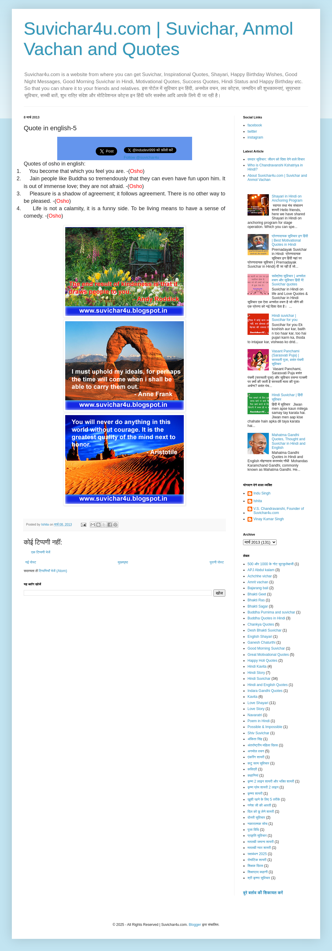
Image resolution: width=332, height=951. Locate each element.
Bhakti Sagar (258, 606)
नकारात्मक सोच (257, 824)
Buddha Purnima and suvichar (271, 612)
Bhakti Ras (256, 600)
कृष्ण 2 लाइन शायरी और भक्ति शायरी (271, 781)
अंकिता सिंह (255, 739)
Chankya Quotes (261, 624)
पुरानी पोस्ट (217, 562)
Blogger (195, 925)
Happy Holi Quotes (262, 660)
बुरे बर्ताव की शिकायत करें (263, 892)
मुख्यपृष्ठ (123, 562)
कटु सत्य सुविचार (258, 763)
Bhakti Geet (257, 594)
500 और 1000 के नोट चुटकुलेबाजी (270, 564)
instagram (255, 137)
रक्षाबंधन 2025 (257, 854)
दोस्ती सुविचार (256, 817)
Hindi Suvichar (259, 679)
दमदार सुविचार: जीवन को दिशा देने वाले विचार (276, 159)
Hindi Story (256, 673)
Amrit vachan (258, 582)
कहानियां (253, 775)
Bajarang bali (258, 588)
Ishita (257, 501)
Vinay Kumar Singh (268, 519)
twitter (252, 131)
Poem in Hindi (259, 721)
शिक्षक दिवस (255, 866)
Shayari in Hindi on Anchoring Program (287, 198)
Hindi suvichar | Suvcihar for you (285, 318)
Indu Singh (261, 493)
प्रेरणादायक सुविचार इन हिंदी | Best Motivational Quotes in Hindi (290, 240)
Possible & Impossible (265, 727)
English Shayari (260, 636)
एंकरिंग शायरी (256, 757)
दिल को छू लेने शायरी (261, 811)
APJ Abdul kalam (261, 570)
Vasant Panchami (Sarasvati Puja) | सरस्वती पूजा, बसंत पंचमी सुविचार (288, 357)
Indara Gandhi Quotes (265, 691)
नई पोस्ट (30, 562)
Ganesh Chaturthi (261, 642)
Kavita (252, 697)
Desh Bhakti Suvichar (265, 630)
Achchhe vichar (260, 576)
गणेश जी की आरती (259, 805)
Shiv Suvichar (258, 733)
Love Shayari (258, 703)
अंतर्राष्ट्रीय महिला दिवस (263, 745)
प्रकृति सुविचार (257, 835)
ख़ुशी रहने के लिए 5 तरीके (264, 799)
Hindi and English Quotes (268, 685)
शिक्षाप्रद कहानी (258, 872)
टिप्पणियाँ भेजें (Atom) (53, 571)
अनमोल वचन (256, 751)
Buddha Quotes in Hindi (266, 618)
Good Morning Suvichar (266, 648)
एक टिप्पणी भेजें (40, 552)
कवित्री (252, 769)
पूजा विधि (253, 830)
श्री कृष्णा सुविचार (259, 878)
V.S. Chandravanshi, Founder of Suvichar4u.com (278, 511)
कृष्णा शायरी (255, 793)
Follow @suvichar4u (141, 157)
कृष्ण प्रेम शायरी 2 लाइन (263, 787)
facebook (255, 125)
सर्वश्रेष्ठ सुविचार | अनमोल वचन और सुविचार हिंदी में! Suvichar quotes (289, 280)
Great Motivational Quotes (268, 655)
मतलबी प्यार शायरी (259, 848)
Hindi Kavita (257, 666)
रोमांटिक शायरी (257, 860)
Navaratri (255, 715)
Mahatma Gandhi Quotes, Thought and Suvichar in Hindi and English (288, 441)
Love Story (256, 709)
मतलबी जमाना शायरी (261, 842)
